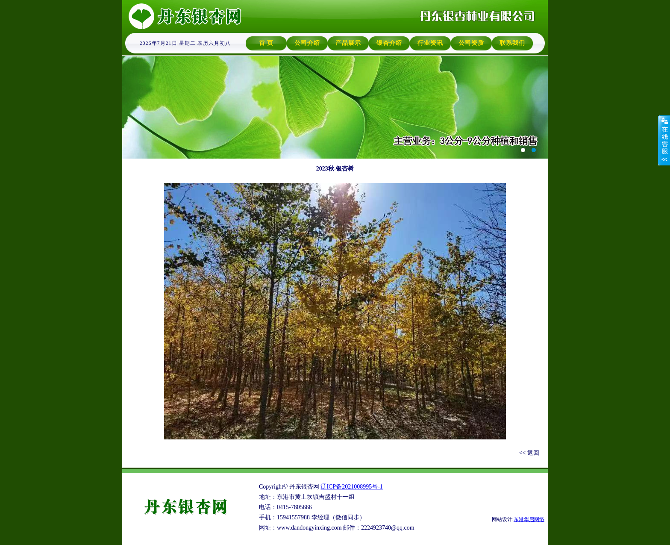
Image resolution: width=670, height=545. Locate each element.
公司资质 (471, 43)
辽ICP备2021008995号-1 (351, 486)
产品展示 (348, 43)
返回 (533, 453)
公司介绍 (307, 43)
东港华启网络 (529, 519)
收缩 (664, 140)
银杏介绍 (389, 43)
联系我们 (512, 43)
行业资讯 (430, 43)
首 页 (266, 43)
